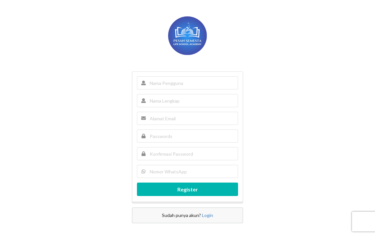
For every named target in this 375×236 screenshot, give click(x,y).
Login (207, 215)
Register (187, 189)
